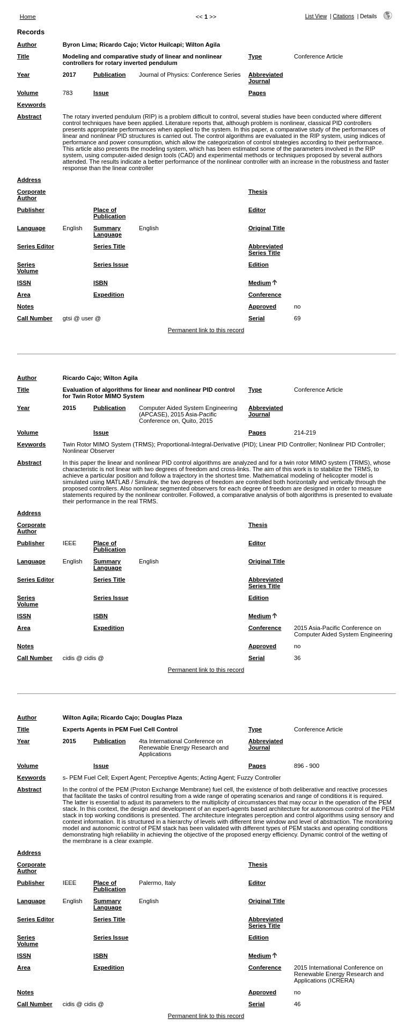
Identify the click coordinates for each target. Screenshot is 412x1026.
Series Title (109, 246)
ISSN (24, 283)
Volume (28, 93)
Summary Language (107, 231)
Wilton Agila (203, 44)
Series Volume (28, 267)
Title (23, 56)
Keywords (31, 104)
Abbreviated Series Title (265, 249)
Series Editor (35, 246)
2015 (69, 408)
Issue (101, 93)
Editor (257, 210)
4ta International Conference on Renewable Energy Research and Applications (184, 747)
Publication (109, 74)
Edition (258, 264)
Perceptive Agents (173, 777)
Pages (257, 93)
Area (24, 294)
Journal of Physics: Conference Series (190, 74)
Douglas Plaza (162, 717)
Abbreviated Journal (265, 77)
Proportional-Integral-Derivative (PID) (206, 444)
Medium (259, 283)
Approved (262, 306)
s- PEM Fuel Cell (85, 777)
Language (31, 228)
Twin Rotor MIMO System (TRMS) (108, 444)
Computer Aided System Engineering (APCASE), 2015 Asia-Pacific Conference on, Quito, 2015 (188, 414)
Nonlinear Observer (89, 451)
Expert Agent (128, 777)
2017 (69, 74)
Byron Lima (79, 44)
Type (255, 56)
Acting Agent (217, 777)
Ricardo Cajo (117, 44)
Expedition (108, 294)
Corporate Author (31, 194)
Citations (343, 16)
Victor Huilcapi (161, 44)
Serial (256, 318)
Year (23, 74)
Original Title (266, 228)
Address (29, 180)
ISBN (100, 283)
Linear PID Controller (287, 444)
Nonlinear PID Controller (351, 444)
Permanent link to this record (206, 330)
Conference (265, 294)
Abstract (29, 116)
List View (316, 16)
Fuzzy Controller (259, 777)
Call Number (35, 318)
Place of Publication (109, 213)
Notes (25, 306)
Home (28, 16)
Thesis (257, 191)
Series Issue (110, 264)
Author (27, 44)
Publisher (31, 210)
